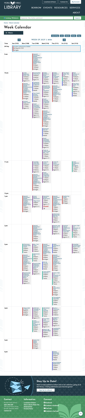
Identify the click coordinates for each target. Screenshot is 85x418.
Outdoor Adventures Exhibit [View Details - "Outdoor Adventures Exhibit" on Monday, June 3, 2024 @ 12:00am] (22, 46)
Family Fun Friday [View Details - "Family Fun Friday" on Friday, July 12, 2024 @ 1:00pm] (66, 197)
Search (77, 18)
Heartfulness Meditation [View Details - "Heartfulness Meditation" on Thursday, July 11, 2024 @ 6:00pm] (57, 363)
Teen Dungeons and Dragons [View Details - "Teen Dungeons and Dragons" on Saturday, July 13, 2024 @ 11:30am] (76, 163)
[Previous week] (19, 40)
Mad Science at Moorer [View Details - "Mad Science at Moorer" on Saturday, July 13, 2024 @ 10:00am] (76, 74)
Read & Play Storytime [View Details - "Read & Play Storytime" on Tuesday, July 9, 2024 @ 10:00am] (36, 73)
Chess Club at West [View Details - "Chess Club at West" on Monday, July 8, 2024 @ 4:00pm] (26, 308)
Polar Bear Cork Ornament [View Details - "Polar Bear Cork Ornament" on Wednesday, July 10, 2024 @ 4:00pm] (46, 320)
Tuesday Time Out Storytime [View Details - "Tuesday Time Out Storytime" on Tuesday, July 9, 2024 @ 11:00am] (36, 163)
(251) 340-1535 (8, 404)
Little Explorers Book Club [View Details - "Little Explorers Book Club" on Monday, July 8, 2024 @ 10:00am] (26, 74)
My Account (76, 2)
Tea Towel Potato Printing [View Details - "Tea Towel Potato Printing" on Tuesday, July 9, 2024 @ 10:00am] (36, 94)
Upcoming (55, 36)
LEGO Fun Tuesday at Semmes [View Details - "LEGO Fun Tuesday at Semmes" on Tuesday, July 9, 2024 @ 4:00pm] (36, 309)
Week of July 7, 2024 (41, 40)
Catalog (8, 18)
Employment (28, 406)
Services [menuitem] (75, 8)
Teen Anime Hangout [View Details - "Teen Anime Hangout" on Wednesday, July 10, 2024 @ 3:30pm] (46, 272)
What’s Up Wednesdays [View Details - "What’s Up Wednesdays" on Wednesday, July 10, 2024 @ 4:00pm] (47, 330)
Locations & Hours (50, 2)
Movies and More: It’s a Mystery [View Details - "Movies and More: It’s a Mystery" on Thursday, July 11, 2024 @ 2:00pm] (56, 227)
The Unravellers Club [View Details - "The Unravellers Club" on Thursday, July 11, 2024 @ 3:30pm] (56, 288)
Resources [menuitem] (60, 8)
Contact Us (64, 2)
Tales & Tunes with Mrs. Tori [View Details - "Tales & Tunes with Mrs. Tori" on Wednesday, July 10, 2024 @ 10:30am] (46, 151)
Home (6, 23)
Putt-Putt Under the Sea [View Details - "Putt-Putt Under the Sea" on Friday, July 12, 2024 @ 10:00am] (66, 74)
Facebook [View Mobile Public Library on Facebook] (48, 402)
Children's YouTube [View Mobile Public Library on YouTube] (51, 411)
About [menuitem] (76, 13)
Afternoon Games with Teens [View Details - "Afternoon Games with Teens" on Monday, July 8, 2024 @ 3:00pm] (26, 245)
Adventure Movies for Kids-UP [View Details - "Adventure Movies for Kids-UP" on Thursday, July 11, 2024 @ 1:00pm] (56, 215)
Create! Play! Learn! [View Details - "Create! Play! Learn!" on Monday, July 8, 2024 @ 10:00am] (26, 102)
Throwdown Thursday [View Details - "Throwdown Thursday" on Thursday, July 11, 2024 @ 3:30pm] (56, 298)
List (62, 36)
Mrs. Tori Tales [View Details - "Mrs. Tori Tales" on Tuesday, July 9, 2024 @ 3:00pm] (36, 245)
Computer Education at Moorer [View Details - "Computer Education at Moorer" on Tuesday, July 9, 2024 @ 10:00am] (36, 83)
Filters (10, 33)
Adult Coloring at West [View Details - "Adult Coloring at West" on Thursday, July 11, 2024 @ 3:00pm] (56, 245)
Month (67, 36)
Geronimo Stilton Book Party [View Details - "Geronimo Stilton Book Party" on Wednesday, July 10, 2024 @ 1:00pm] (46, 197)
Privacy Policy (28, 408)
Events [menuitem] (47, 8)
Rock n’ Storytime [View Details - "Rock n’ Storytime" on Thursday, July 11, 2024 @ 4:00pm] (56, 308)
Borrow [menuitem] (36, 8)
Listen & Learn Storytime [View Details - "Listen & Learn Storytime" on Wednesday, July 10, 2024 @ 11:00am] (46, 163)
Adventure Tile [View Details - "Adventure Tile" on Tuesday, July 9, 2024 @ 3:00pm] (36, 254)
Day (79, 36)
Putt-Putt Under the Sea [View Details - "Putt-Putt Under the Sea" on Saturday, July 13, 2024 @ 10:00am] (76, 85)
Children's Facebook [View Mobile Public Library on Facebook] (51, 405)
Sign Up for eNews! (45, 390)
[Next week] (64, 40)
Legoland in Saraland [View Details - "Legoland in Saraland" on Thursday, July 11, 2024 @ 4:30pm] (56, 329)
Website (16, 18)
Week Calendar (14, 23)
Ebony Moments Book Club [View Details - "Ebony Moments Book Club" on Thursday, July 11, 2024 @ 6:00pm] (56, 353)
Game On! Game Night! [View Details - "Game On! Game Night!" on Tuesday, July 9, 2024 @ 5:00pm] (36, 341)
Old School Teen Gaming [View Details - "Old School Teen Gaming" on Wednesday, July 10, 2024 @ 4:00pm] (46, 309)
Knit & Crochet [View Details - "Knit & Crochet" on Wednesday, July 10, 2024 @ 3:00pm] (45, 263)
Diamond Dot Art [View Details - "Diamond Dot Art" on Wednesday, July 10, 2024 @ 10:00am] (45, 129)
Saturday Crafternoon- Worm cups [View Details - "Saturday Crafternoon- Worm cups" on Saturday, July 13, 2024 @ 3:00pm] (77, 245)
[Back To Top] (80, 413)
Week (73, 36)
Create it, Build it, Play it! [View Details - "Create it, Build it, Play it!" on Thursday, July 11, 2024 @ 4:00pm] (56, 319)
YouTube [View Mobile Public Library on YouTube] (48, 408)
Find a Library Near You (31, 404)
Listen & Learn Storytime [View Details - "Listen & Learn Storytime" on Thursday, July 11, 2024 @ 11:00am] (56, 163)
